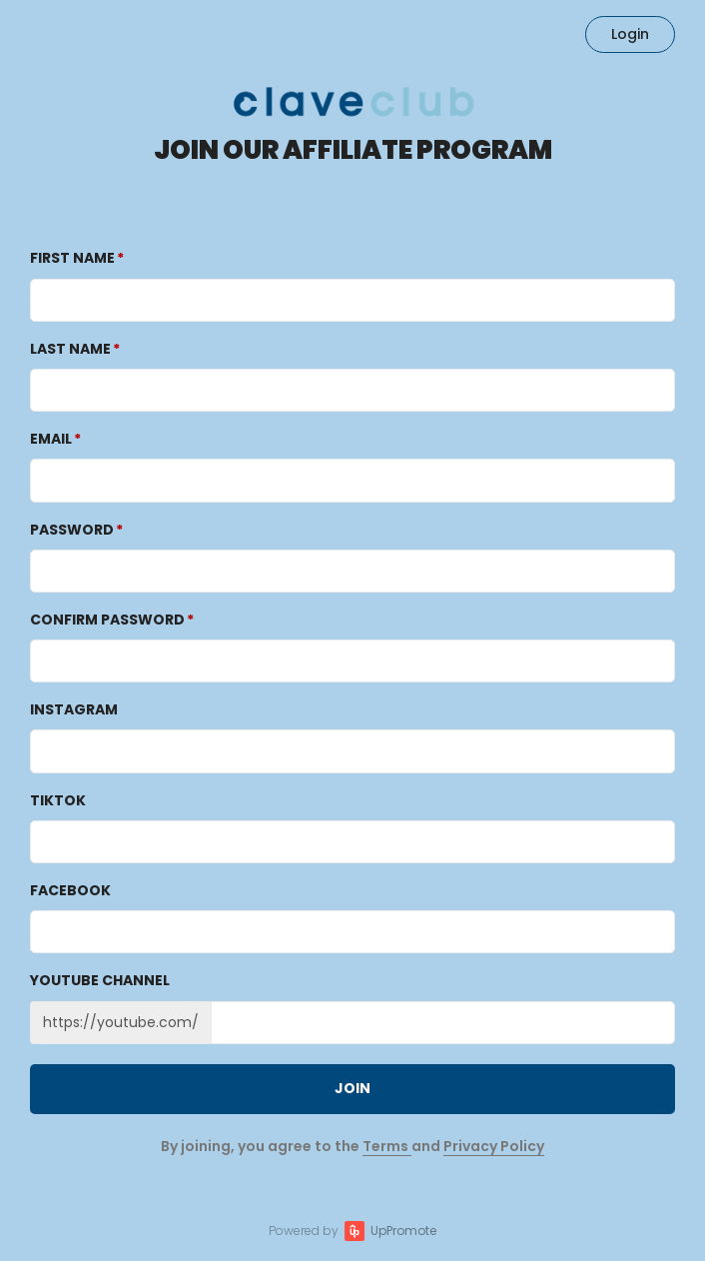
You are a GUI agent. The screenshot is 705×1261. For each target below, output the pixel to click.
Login (630, 34)
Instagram (74, 709)
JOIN (352, 1088)
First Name (72, 258)
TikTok (58, 800)
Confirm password (107, 620)
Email (51, 439)
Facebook (70, 890)
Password (72, 530)
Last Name (70, 349)
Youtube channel (100, 980)
